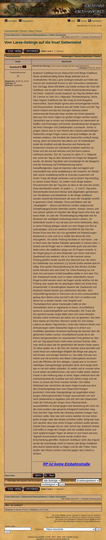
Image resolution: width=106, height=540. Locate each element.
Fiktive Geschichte (57, 35)
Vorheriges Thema (71, 56)
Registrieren (26, 21)
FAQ (71, 21)
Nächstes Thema (92, 56)
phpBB (41, 537)
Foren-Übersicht (12, 35)
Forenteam (94, 21)
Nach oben (10, 475)
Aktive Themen (35, 31)
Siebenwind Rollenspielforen (34, 35)
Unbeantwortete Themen (15, 31)
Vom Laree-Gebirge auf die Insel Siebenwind (42, 42)
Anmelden (11, 21)
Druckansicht (13, 56)
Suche (81, 21)
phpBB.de (65, 539)
